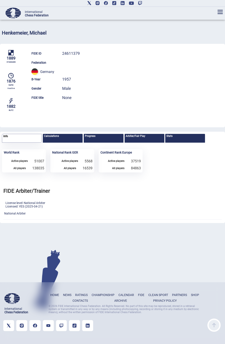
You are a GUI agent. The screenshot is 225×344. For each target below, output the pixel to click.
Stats (169, 136)
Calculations (51, 136)
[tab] (22, 138)
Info (5, 136)
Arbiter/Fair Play (135, 136)
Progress (90, 136)
